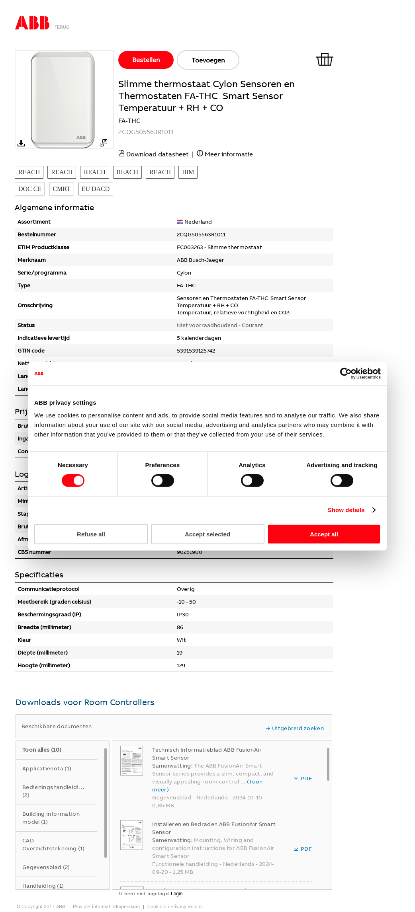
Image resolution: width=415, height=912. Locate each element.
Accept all (324, 533)
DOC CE (29, 188)
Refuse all (91, 533)
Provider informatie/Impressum (106, 906)
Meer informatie (229, 154)
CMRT (61, 188)
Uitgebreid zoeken (295, 728)
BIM (188, 172)
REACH (29, 172)
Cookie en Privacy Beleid (174, 906)
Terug (62, 27)
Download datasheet (157, 154)
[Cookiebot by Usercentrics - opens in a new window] (346, 374)
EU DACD (96, 188)
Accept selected (207, 533)
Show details (346, 510)
